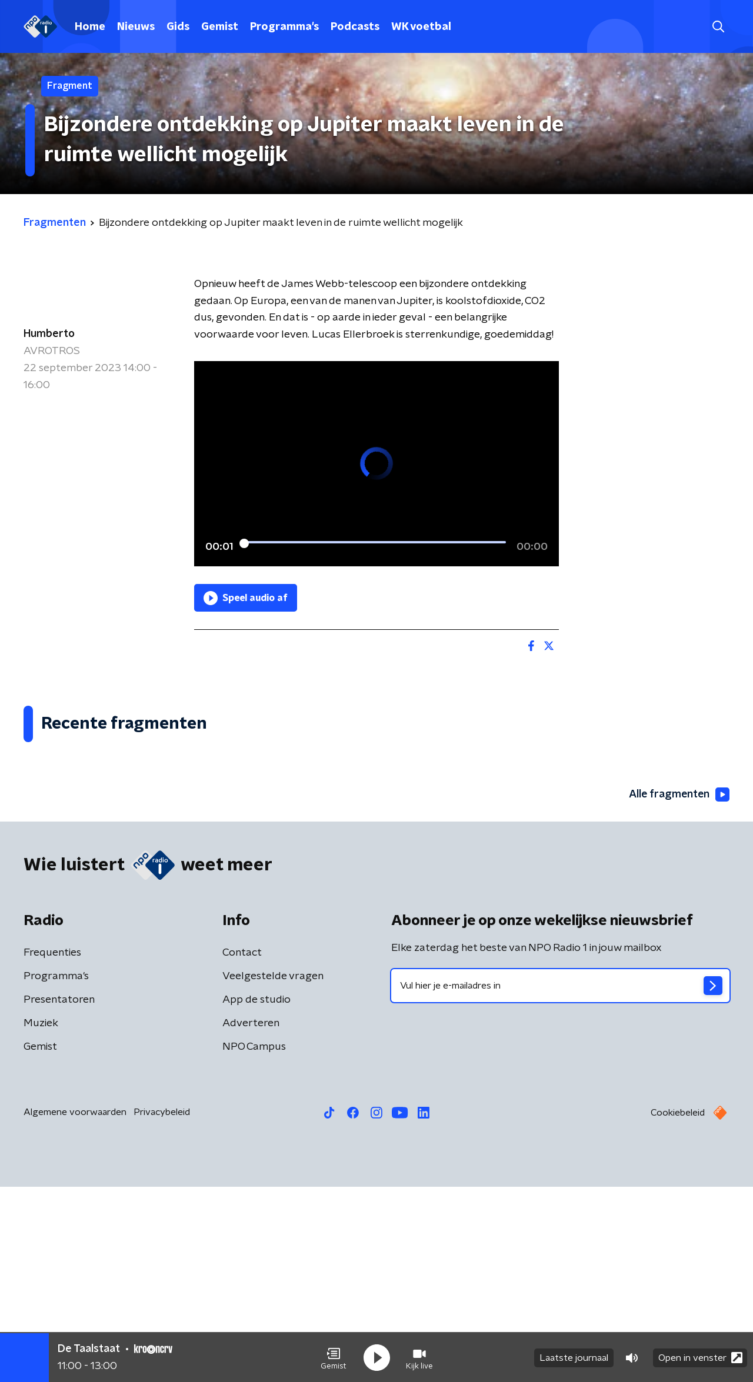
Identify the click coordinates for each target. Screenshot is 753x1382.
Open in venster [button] (700, 1357)
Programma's (284, 27)
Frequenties (52, 1148)
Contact (242, 1148)
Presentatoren (59, 1195)
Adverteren (250, 1218)
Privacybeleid (162, 1307)
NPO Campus (254, 1242)
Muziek (41, 1218)
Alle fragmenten (678, 990)
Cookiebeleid (678, 1308)
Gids (177, 27)
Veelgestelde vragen (273, 1171)
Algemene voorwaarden (75, 1307)
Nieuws (136, 27)
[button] (333, 1357)
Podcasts (355, 27)
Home (90, 27)
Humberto (49, 334)
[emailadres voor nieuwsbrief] (560, 1180)
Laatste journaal (573, 1357)
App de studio (256, 1195)
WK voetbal (421, 27)
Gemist (219, 27)
